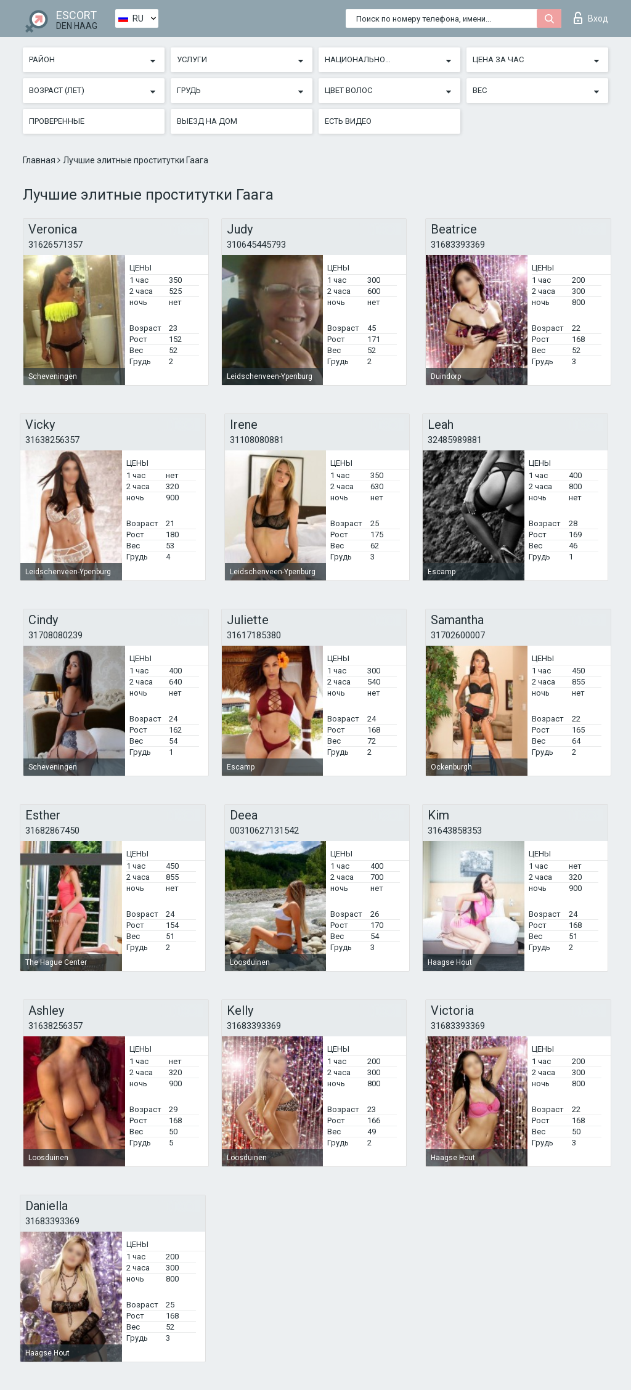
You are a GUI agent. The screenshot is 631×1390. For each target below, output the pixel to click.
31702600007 (458, 635)
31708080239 (55, 635)
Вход (591, 18)
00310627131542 (264, 830)
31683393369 (458, 244)
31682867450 (52, 830)
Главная (40, 160)
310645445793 (256, 244)
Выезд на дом (207, 121)
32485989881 (455, 439)
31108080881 (257, 439)
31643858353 (455, 830)
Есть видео (348, 121)
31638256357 (52, 439)
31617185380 (254, 635)
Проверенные (56, 121)
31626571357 (55, 244)
